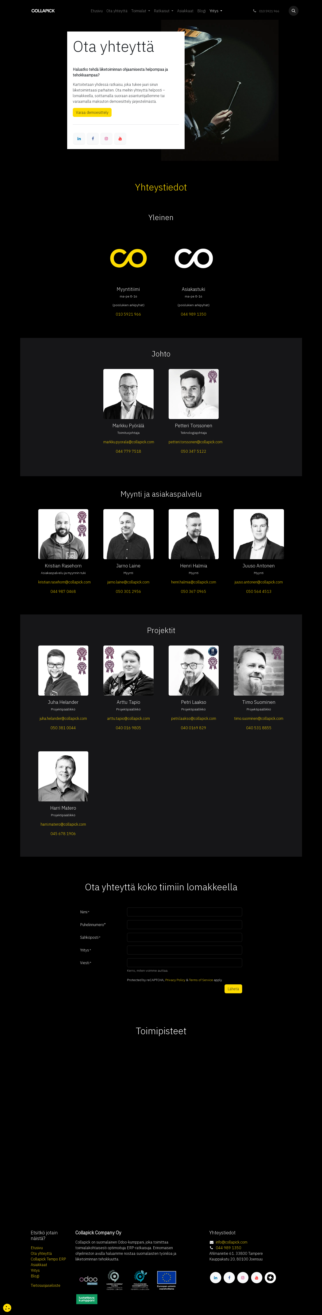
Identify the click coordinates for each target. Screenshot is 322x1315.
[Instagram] (106, 138)
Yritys (35, 1270)
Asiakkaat (39, 1264)
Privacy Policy (175, 980)
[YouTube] (120, 138)
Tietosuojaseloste (45, 1285)
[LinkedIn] (79, 138)
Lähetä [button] (233, 988)
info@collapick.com (231, 1242)
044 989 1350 (228, 1247)
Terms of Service (201, 980)
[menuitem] (97, 11)
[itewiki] (270, 1277)
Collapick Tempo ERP (48, 1259)
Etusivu (37, 1247)
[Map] (161, 1085)
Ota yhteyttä (41, 1253)
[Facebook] (92, 138)
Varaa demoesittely (92, 112)
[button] (294, 11)
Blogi (35, 1276)
